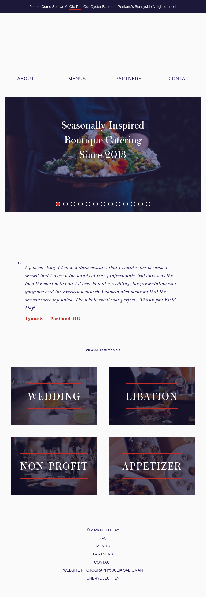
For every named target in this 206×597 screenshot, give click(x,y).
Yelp (115, 517)
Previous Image (25, 154)
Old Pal (75, 7)
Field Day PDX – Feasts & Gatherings (103, 46)
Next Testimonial (195, 289)
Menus (103, 546)
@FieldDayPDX (86, 517)
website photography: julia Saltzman (103, 570)
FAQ (103, 538)
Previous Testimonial (10, 289)
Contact (180, 78)
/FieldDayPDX (99, 517)
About (25, 78)
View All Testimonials (103, 350)
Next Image (181, 154)
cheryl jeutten (103, 578)
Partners (103, 554)
